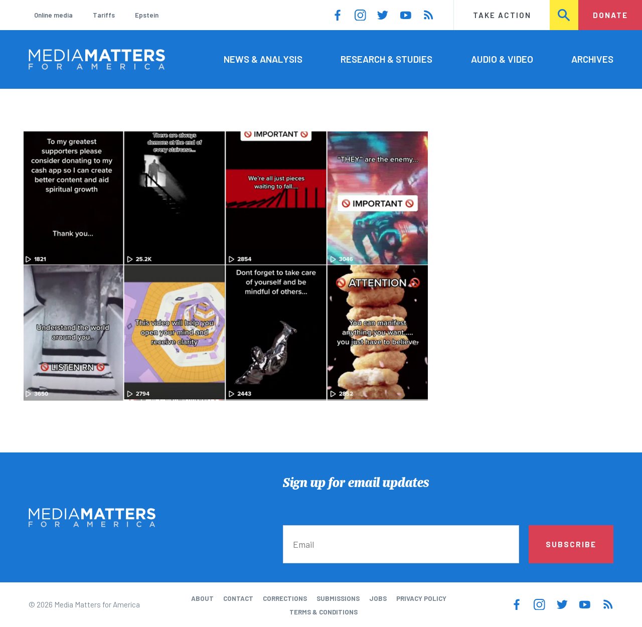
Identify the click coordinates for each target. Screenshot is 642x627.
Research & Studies (386, 59)
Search (564, 15)
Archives (592, 59)
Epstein (146, 15)
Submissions (338, 598)
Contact (238, 598)
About (202, 598)
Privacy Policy (421, 598)
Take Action (502, 15)
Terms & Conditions (323, 612)
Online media (53, 15)
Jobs (378, 598)
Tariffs (104, 15)
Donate (610, 15)
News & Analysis (263, 59)
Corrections (285, 598)
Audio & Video (502, 59)
